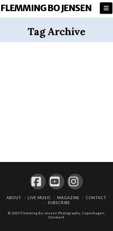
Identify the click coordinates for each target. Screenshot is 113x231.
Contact (96, 197)
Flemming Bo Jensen (46, 8)
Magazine (68, 197)
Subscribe (59, 202)
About (13, 197)
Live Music (39, 197)
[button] (106, 8)
